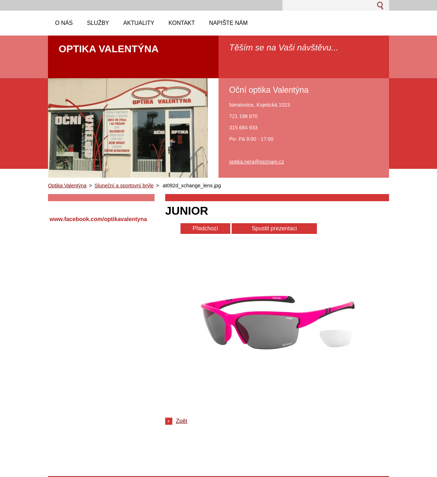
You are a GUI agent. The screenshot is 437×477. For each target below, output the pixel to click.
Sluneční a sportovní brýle (124, 185)
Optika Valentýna (67, 185)
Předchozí (205, 228)
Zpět (181, 421)
